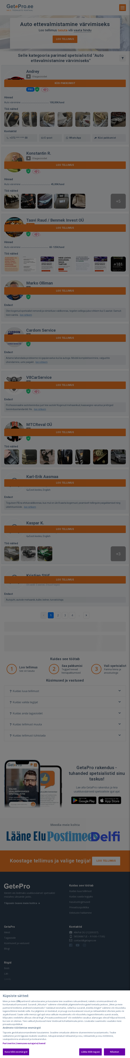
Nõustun (114, 1051)
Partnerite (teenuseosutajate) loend (24, 1043)
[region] (65, 1024)
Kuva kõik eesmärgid (16, 1051)
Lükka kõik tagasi (90, 1051)
